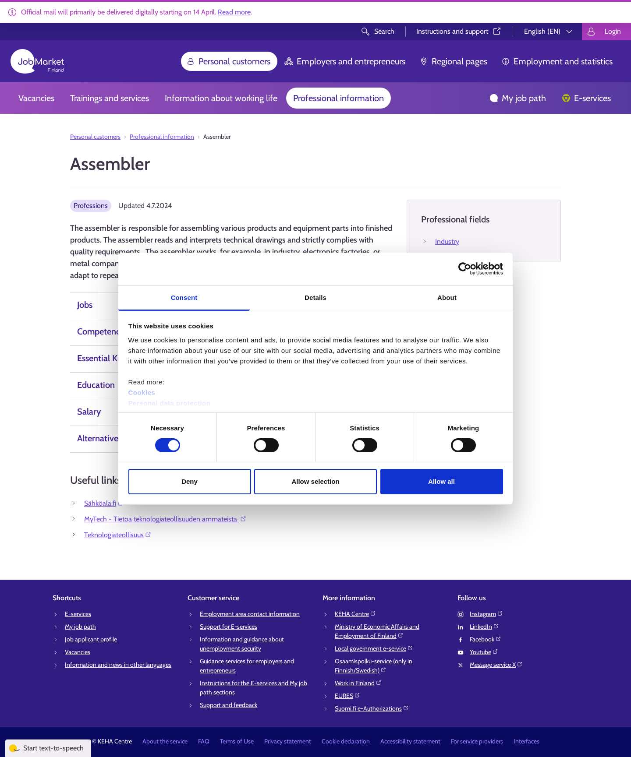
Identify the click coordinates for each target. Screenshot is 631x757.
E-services (586, 98)
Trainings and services (109, 98)
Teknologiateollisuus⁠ (118, 535)
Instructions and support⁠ (459, 31)
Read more (234, 12)
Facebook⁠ (485, 639)
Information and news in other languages (118, 665)
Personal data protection (169, 402)
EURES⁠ (347, 696)
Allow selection (315, 481)
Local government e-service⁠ (374, 648)
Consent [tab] (184, 297)
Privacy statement (287, 741)
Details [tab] (315, 297)
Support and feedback (228, 705)
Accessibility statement (410, 741)
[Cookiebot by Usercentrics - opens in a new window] (464, 268)
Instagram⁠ (486, 614)
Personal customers (228, 61)
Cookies (142, 392)
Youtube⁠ (484, 652)
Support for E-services (228, 626)
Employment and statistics (557, 61)
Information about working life (221, 98)
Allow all (441, 481)
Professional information (338, 98)
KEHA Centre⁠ (355, 614)
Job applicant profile (91, 639)
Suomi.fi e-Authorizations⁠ (372, 708)
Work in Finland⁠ (358, 683)
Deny (189, 481)
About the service (165, 741)
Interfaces (526, 741)
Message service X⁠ (496, 665)
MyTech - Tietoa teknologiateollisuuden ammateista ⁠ (165, 519)
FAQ (203, 741)
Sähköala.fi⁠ (104, 503)
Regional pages (453, 61)
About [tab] (447, 297)
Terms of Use (237, 741)
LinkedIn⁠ (484, 626)
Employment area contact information (250, 614)
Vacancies (36, 98)
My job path (517, 98)
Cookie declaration (346, 741)
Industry (447, 241)
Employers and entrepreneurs (344, 61)
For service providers (477, 741)
